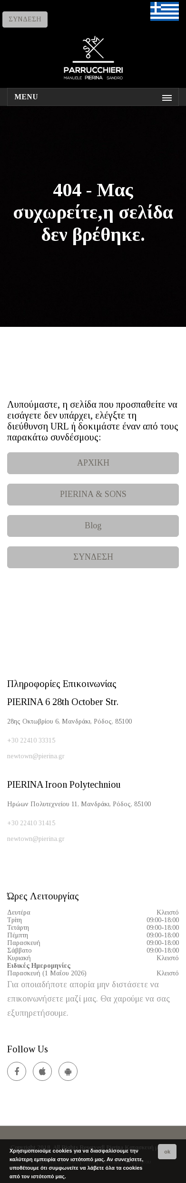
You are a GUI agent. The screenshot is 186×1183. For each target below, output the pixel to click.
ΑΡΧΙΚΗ (93, 462)
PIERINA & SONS (93, 494)
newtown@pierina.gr (36, 756)
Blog (93, 525)
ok (167, 1151)
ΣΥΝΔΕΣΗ (25, 19)
